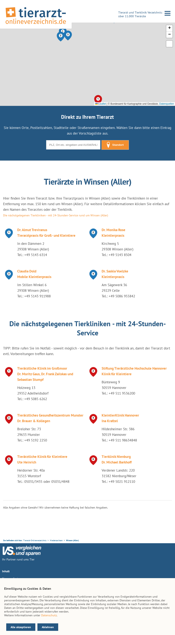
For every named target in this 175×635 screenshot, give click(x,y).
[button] (60, 36)
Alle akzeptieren (21, 627)
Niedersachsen (56, 540)
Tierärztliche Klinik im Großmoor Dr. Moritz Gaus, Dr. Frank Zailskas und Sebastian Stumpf (45, 374)
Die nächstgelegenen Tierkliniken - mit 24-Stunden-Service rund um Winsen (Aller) (55, 215)
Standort (115, 145)
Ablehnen (48, 627)
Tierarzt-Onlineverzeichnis (34, 540)
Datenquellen (166, 103)
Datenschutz (49, 615)
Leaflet (100, 103)
